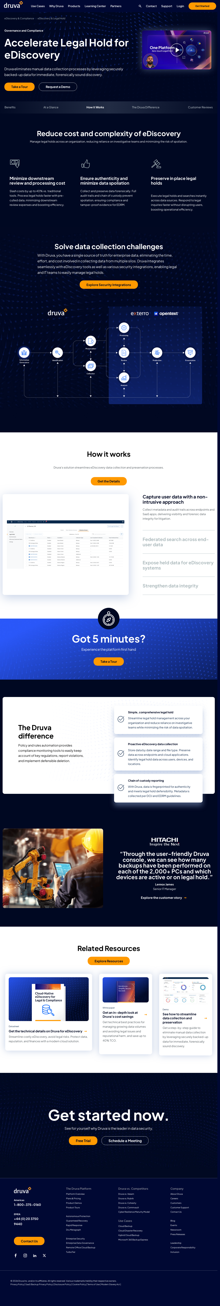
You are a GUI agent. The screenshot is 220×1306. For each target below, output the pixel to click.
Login (180, 6)
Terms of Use (93, 1284)
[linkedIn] (35, 1255)
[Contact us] (29, 1241)
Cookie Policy (79, 1284)
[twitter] (44, 1255)
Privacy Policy (17, 1284)
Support (166, 6)
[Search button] (139, 6)
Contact (151, 6)
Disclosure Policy (62, 1284)
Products (74, 6)
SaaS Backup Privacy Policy (39, 1284)
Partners (115, 6)
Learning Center (95, 6)
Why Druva (56, 6)
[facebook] (15, 1255)
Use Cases (38, 6)
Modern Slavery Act (110, 1284)
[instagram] (25, 1255)
